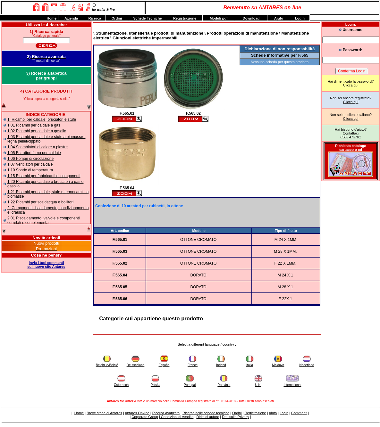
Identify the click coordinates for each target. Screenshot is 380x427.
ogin (300, 18)
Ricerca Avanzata (166, 413)
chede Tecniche (147, 18)
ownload (251, 18)
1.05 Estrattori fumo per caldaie (34, 153)
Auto (278, 18)
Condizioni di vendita (177, 417)
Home (79, 413)
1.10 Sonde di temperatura (30, 170)
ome (51, 18)
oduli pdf (219, 18)
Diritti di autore (207, 417)
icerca (95, 18)
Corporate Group (144, 417)
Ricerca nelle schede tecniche (205, 413)
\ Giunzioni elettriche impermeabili (143, 38)
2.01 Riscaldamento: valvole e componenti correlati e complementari (43, 220)
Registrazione (255, 413)
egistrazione (184, 18)
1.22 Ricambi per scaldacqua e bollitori (40, 202)
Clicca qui (351, 85)
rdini (117, 18)
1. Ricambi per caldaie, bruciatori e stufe (41, 119)
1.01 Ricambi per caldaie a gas (33, 125)
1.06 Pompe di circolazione (30, 158)
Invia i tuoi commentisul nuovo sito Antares (46, 264)
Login (284, 413)
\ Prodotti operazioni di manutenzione (240, 33)
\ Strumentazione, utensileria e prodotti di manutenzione (148, 33)
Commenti (299, 413)
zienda (71, 18)
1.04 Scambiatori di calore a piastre (37, 147)
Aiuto (273, 413)
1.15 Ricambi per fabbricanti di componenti (43, 176)
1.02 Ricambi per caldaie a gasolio (36, 131)
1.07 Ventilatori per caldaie (30, 164)
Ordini (236, 413)
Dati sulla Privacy (235, 417)
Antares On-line (137, 413)
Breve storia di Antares (104, 413)
